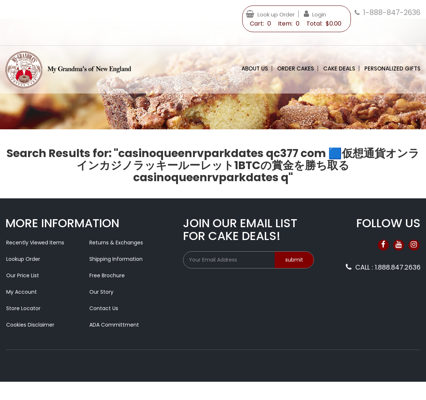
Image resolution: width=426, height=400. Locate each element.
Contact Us (103, 308)
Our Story (101, 292)
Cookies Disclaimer (30, 324)
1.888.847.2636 (398, 267)
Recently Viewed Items (35, 242)
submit (294, 259)
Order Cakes (295, 68)
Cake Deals (339, 68)
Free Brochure (107, 275)
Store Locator (23, 308)
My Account (21, 292)
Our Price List (22, 275)
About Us (254, 68)
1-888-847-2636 (392, 13)
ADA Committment (114, 324)
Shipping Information (116, 259)
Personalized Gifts (392, 68)
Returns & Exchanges (116, 242)
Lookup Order (23, 259)
